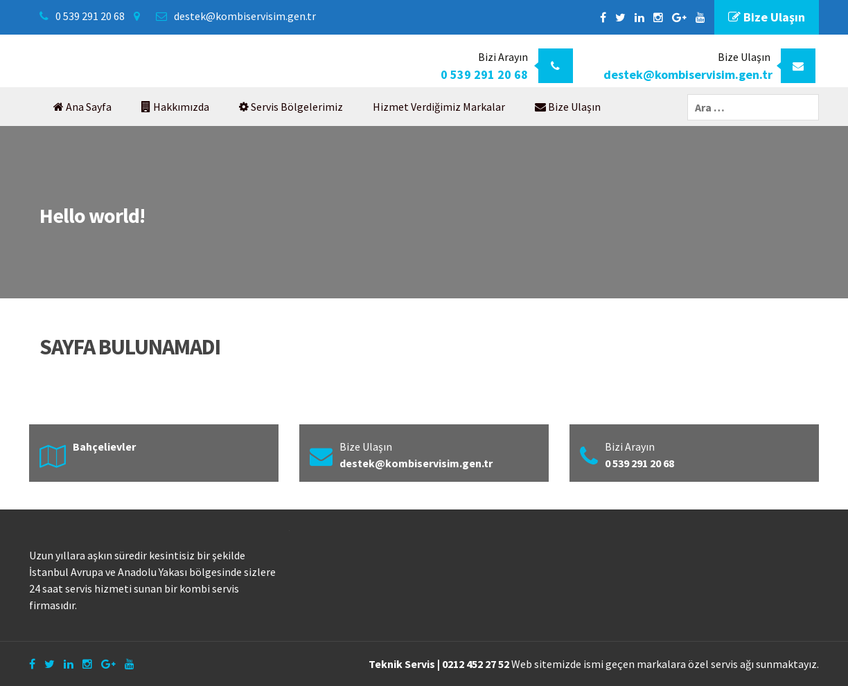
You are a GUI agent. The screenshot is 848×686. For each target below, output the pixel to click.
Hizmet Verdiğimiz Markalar (439, 107)
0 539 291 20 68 (90, 16)
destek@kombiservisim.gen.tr (245, 16)
